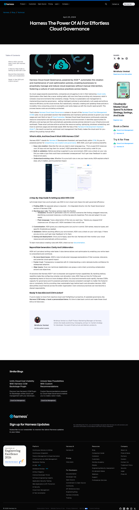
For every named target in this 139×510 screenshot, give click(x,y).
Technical (21, 12)
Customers (32, 4)
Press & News (125, 453)
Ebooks (94, 465)
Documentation (71, 474)
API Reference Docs (73, 489)
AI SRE (35, 465)
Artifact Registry (38, 472)
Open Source (42, 4)
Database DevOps (39, 468)
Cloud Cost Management (41, 490)
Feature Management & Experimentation (46, 456)
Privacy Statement (72, 508)
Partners (124, 456)
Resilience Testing (39, 462)
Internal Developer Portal (41, 475)
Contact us (115, 4)
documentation (79, 243)
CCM (94, 140)
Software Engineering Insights (43, 478)
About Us (124, 450)
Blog (93, 450)
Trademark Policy (127, 465)
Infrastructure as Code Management (45, 459)
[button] (23, 4)
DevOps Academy (98, 462)
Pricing (50, 4)
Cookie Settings (94, 508)
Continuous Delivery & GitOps (42, 450)
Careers (123, 459)
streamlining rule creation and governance (60, 143)
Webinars (95, 474)
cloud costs (101, 94)
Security (123, 468)
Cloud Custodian (58, 117)
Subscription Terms (43, 508)
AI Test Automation (39, 493)
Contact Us (125, 462)
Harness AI (53, 140)
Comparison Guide (98, 453)
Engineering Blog (71, 492)
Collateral (95, 456)
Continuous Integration (40, 453)
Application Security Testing (42, 481)
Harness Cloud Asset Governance (51, 112)
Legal (122, 471)
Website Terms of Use (58, 508)
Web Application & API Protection (44, 484)
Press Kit (124, 474)
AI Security (36, 487)
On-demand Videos (98, 471)
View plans (69, 462)
